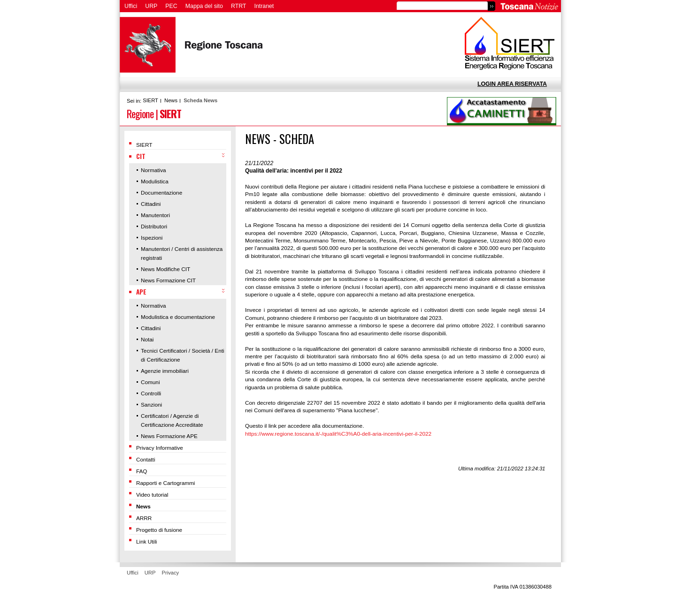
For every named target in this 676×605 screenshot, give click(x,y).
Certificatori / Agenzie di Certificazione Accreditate (172, 420)
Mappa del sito (204, 6)
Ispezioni (151, 237)
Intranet (264, 6)
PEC (171, 6)
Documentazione (161, 192)
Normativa (153, 170)
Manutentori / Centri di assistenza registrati (182, 253)
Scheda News (200, 100)
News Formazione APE (169, 436)
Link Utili (146, 541)
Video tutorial (152, 495)
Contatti (145, 459)
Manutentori (155, 215)
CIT (141, 156)
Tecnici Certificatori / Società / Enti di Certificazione (182, 355)
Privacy (170, 572)
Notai (147, 339)
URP (151, 6)
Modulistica (155, 181)
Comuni (150, 382)
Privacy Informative (159, 448)
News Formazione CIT (168, 280)
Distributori (154, 226)
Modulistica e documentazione (178, 317)
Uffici (130, 6)
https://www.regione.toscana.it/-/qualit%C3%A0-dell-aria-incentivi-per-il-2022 (338, 434)
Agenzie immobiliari (165, 371)
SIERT (150, 100)
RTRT (238, 6)
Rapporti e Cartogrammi (165, 483)
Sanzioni (151, 404)
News (170, 100)
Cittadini (151, 204)
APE (141, 291)
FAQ (141, 471)
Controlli (151, 393)
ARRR (144, 518)
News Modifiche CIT (165, 269)
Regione (140, 113)
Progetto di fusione (159, 530)
